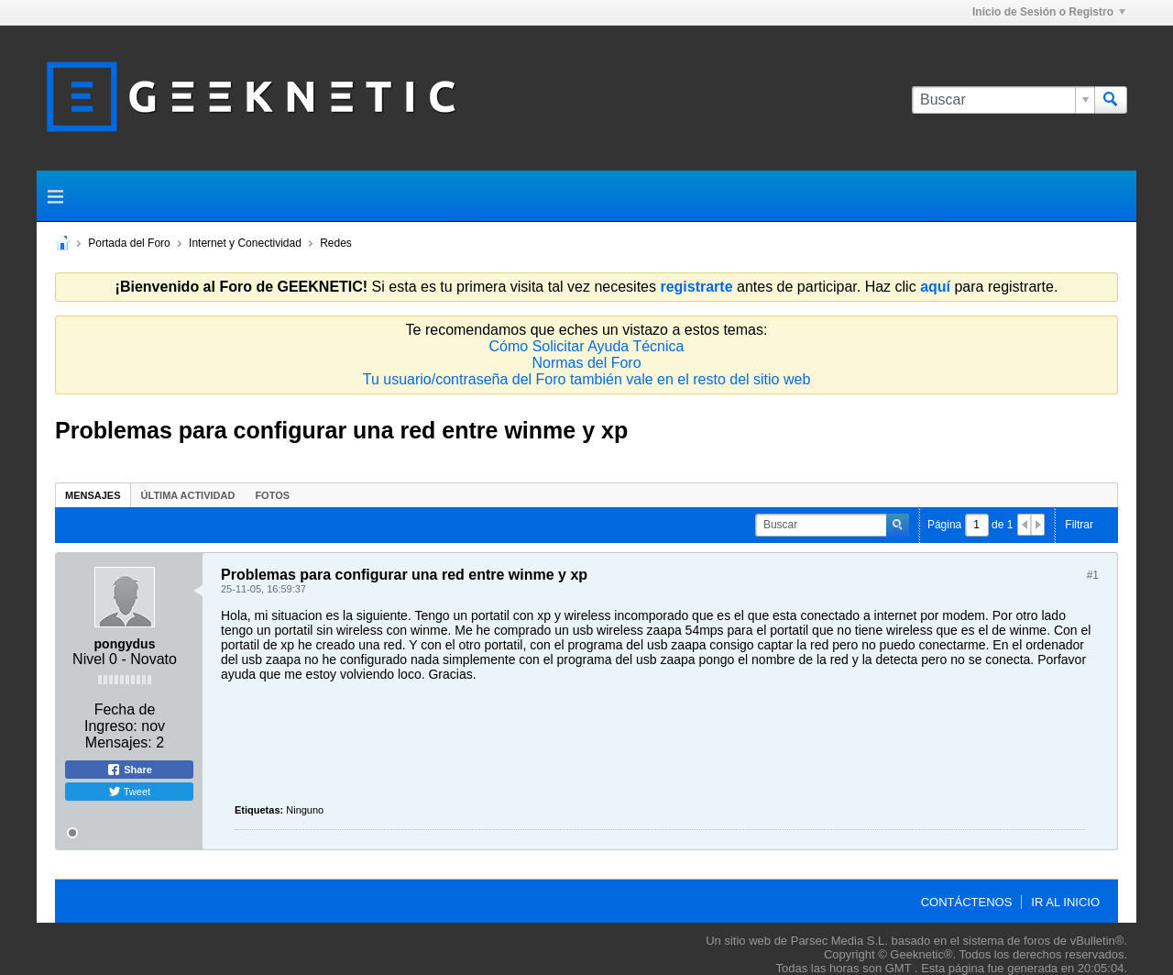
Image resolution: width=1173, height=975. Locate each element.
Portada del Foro (129, 243)
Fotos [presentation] (272, 495)
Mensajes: (118, 742)
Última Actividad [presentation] (188, 495)
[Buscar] (1003, 100)
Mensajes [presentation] (93, 495)
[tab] (93, 494)
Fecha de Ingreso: (119, 718)
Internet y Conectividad (245, 243)
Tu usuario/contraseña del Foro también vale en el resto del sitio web (587, 379)
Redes (336, 243)
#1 (1093, 575)
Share (129, 769)
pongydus (125, 644)
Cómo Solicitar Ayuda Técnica (587, 346)
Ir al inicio (1065, 902)
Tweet (129, 791)
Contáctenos (967, 902)
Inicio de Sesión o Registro (1048, 12)
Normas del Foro (586, 363)
